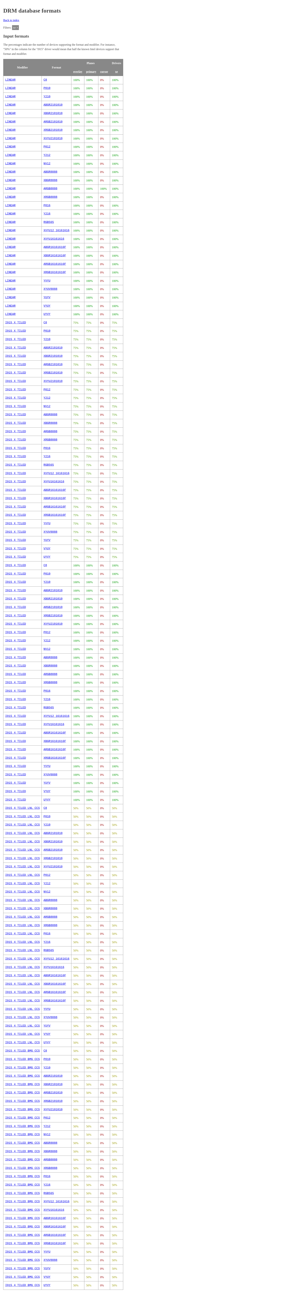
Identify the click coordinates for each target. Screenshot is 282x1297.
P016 (47, 206)
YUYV (47, 298)
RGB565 (49, 222)
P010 (47, 88)
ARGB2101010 (53, 122)
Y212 (47, 155)
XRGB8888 (50, 197)
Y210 (47, 97)
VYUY (47, 306)
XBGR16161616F (55, 256)
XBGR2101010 (53, 113)
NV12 (47, 164)
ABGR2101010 (53, 105)
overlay (77, 71)
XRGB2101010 (53, 130)
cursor (104, 71)
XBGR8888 (50, 180)
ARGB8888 (50, 189)
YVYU (47, 281)
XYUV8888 (50, 289)
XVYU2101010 (53, 138)
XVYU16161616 (54, 239)
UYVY (47, 314)
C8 (45, 80)
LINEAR (10, 80)
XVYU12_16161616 (56, 230)
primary (91, 71)
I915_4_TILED (15, 565)
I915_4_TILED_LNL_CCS (22, 808)
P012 (47, 147)
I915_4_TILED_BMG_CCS (22, 1051)
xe (116, 71)
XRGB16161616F (55, 272)
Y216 (47, 214)
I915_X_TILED (15, 323)
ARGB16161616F (55, 264)
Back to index (11, 20)
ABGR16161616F (55, 247)
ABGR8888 (50, 172)
